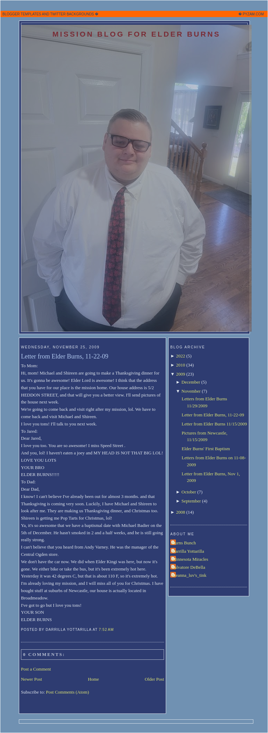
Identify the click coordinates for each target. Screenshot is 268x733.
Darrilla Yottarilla (188, 551)
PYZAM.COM (253, 14)
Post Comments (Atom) (67, 692)
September (191, 501)
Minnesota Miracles (190, 559)
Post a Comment (36, 669)
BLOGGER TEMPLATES (21, 14)
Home (93, 679)
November (191, 391)
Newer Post (31, 679)
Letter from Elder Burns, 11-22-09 (64, 356)
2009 (180, 374)
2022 (180, 355)
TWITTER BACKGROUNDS (72, 14)
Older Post (154, 679)
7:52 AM (106, 630)
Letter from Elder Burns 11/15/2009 (214, 423)
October (188, 491)
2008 (180, 512)
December (190, 382)
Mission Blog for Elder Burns (136, 34)
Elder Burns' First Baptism (205, 448)
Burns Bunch (184, 542)
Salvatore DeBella (188, 567)
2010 (180, 365)
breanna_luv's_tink (189, 575)
